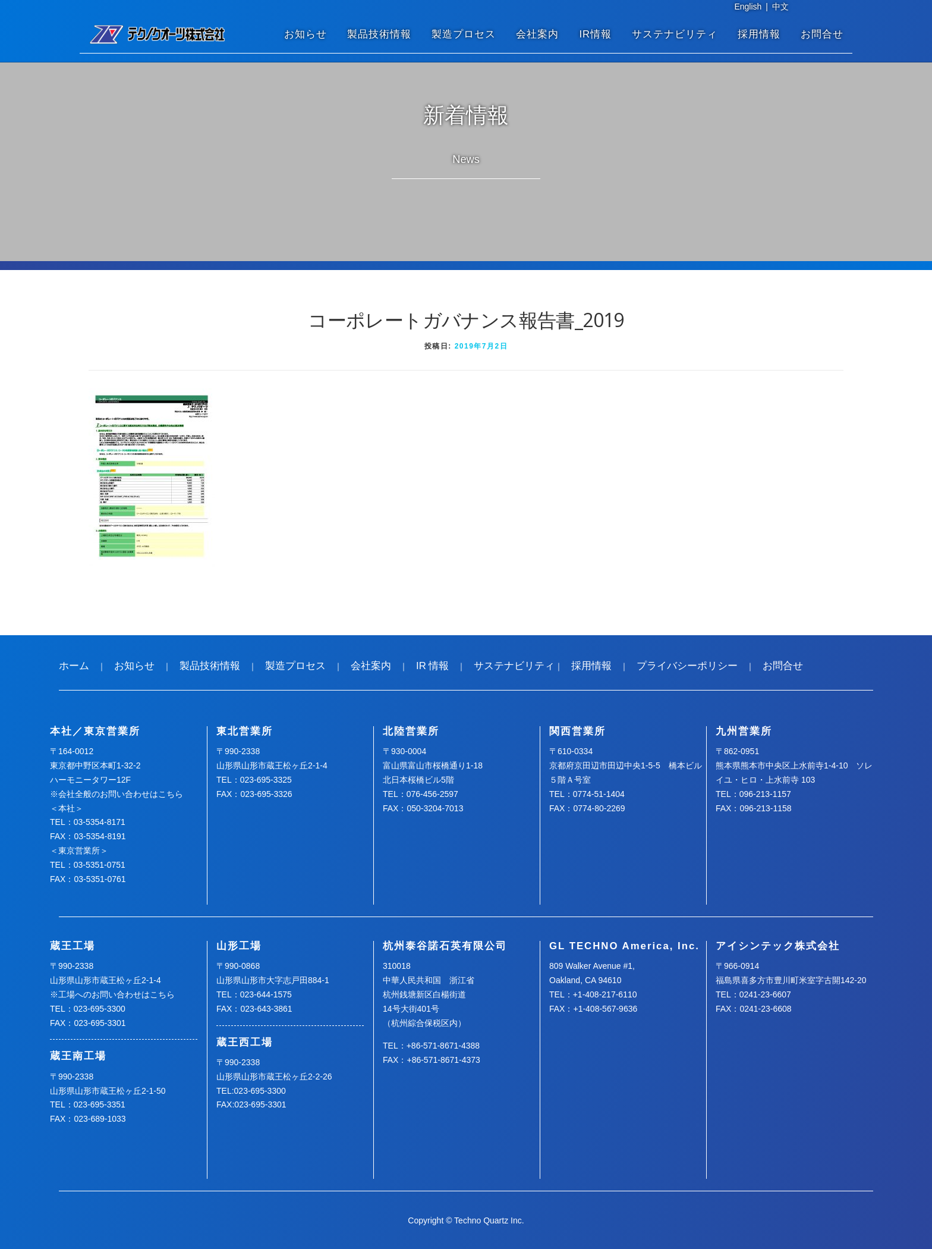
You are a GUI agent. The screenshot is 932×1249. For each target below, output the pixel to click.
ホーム (74, 665)
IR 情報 (432, 665)
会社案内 (537, 34)
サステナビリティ (674, 34)
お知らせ (305, 34)
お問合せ (822, 34)
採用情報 (759, 34)
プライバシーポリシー (687, 665)
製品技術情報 (379, 34)
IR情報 (595, 34)
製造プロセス (464, 34)
